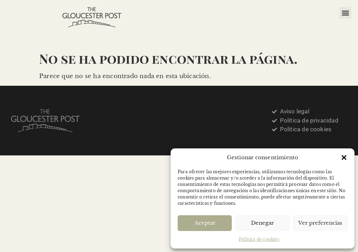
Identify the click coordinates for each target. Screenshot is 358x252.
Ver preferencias (320, 222)
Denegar (262, 222)
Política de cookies (259, 239)
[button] (344, 157)
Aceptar (204, 222)
